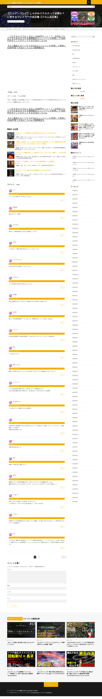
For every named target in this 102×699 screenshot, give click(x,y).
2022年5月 (75, 253)
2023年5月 (75, 203)
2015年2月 (75, 472)
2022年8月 (75, 240)
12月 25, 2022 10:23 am (15, 230)
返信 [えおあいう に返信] (62, 508)
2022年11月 (75, 228)
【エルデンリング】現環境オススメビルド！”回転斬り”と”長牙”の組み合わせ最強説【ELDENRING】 (21, 676)
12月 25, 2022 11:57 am (15, 500)
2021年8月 (75, 290)
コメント (9, 570)
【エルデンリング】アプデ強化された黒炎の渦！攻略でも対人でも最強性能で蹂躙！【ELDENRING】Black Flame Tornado (81, 676)
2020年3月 (75, 360)
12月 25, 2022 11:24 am (15, 463)
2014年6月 (75, 480)
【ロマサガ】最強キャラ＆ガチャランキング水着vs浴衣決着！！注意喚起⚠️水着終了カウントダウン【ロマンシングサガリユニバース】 (87, 128)
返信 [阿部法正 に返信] (62, 219)
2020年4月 (75, 356)
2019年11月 (75, 377)
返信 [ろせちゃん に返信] (62, 289)
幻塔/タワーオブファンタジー (79, 80)
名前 (8, 586)
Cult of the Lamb (76, 47)
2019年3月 (75, 398)
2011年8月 (75, 497)
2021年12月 (75, 273)
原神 (73, 76)
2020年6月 (75, 348)
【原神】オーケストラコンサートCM (81, 157)
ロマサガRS (75, 71)
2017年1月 (75, 451)
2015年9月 (75, 464)
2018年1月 (75, 422)
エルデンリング (19, 22)
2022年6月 (75, 248)
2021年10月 (75, 282)
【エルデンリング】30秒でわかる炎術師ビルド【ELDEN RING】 (33, 171)
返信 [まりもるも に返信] (62, 236)
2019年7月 (75, 389)
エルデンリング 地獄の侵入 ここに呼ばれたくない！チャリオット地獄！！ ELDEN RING (40, 154)
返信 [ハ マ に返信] (62, 201)
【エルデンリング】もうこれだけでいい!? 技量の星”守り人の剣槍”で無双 (51, 645)
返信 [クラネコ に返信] (62, 527)
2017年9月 (75, 435)
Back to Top (51, 687)
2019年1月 (75, 406)
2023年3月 (75, 211)
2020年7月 (75, 344)
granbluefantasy (76, 59)
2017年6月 (75, 439)
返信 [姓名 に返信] (62, 358)
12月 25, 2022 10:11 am (15, 212)
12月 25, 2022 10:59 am (15, 387)
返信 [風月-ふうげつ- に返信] (62, 376)
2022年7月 (75, 244)
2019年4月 (75, 393)
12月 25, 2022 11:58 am (15, 519)
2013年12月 (75, 485)
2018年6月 (75, 414)
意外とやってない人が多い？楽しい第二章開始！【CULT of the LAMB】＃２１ (86, 109)
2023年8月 (75, 191)
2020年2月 (75, 364)
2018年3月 (75, 418)
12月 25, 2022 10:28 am (15, 265)
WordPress (50, 695)
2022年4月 (75, 257)
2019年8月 (75, 385)
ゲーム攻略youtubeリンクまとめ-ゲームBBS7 (28, 693)
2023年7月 (75, 195)
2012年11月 (75, 493)
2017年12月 (75, 427)
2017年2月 (75, 447)
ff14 (73, 55)
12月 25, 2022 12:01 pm (15, 538)
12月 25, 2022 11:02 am (15, 424)
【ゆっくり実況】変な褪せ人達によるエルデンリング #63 (21, 645)
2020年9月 (75, 335)
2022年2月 (75, 265)
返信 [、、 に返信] (62, 434)
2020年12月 (75, 323)
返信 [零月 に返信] (62, 469)
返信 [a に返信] (62, 452)
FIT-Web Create (35, 695)
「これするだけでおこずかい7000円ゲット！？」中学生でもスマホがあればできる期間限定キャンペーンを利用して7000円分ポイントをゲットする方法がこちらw (36, 39)
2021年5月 (75, 302)
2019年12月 (75, 373)
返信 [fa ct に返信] (62, 549)
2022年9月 (75, 236)
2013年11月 (75, 489)
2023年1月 (75, 219)
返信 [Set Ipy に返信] (62, 489)
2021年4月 (75, 306)
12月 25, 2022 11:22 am (15, 445)
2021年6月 (75, 298)
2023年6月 (75, 199)
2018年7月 (75, 410)
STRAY (74, 63)
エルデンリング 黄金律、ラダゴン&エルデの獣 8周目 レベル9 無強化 (34, 162)
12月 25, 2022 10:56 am (15, 370)
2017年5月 (75, 443)
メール (9, 593)
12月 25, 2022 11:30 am (15, 480)
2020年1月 (75, 369)
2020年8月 (75, 340)
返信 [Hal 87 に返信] (62, 254)
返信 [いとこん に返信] (62, 341)
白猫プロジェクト (76, 84)
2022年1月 (75, 269)
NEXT (61, 558)
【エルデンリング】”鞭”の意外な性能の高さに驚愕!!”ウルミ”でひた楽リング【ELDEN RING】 (51, 676)
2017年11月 (75, 431)
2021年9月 (75, 286)
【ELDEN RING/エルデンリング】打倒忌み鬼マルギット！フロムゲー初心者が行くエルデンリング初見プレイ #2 (81, 646)
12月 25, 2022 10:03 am (15, 195)
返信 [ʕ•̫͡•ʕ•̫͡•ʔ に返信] (62, 306)
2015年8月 (75, 468)
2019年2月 (75, 402)
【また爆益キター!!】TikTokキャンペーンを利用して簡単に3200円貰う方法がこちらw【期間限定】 (36, 48)
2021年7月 (75, 294)
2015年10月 (75, 460)
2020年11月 (75, 327)
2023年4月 (75, 207)
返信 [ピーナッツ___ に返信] (62, 395)
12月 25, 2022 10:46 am (15, 317)
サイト (9, 599)
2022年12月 (75, 224)
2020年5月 (75, 352)
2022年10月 (75, 232)
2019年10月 (75, 381)
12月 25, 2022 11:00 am (15, 406)
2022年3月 (75, 261)
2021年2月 (75, 315)
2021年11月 (75, 277)
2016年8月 (75, 456)
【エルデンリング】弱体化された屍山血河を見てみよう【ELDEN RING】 (36, 134)
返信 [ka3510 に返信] (62, 323)
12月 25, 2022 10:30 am (15, 282)
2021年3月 (75, 311)
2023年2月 (75, 215)
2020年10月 (75, 331)
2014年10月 (75, 476)
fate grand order (76, 51)
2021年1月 (75, 319)
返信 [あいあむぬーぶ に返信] (62, 413)
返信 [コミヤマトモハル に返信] (62, 271)
